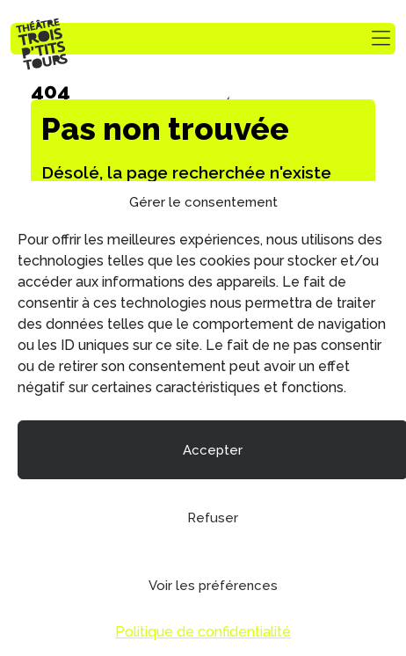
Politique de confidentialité (203, 631)
